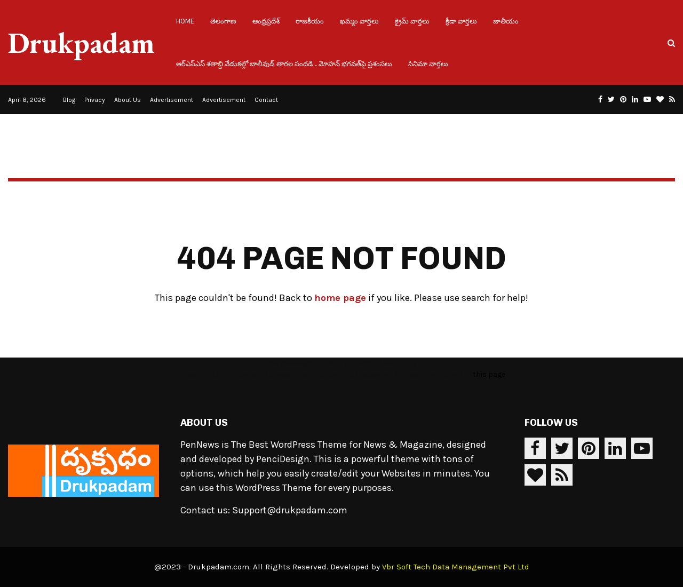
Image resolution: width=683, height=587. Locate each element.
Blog (69, 100)
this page (489, 374)
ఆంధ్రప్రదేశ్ (266, 21)
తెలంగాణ (223, 21)
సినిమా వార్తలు (428, 64)
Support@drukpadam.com (289, 510)
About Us (127, 100)
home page (340, 298)
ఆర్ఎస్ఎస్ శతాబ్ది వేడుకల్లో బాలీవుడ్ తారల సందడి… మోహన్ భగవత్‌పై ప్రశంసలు (284, 64)
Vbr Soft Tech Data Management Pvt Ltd (455, 567)
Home (185, 21)
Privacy (94, 100)
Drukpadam (81, 43)
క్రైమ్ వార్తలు (412, 21)
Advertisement (171, 100)
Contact (266, 100)
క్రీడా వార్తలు (461, 21)
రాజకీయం (310, 21)
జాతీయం (506, 21)
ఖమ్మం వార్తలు (359, 21)
